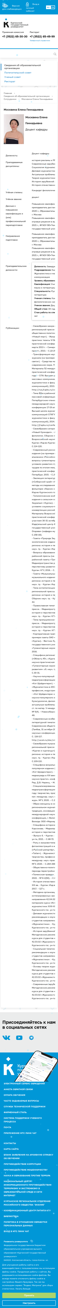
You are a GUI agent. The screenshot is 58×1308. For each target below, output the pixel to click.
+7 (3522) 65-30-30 (15, 36)
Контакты (10, 1143)
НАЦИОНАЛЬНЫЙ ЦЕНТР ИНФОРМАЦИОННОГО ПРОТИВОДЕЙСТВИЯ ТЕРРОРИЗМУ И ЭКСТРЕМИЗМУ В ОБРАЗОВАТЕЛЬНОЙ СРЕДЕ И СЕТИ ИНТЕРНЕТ (27, 1188)
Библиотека (11, 1216)
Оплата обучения (14, 1095)
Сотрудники (10, 99)
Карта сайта (11, 1149)
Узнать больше (22, 1288)
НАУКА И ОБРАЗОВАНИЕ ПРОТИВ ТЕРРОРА (27, 1175)
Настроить (29, 1303)
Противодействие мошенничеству (26, 1170)
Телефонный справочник (40, 40)
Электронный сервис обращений (24, 1083)
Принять (29, 1295)
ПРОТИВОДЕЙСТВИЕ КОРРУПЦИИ (22, 1164)
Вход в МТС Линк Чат (16, 1231)
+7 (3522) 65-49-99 (42, 36)
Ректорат (9, 81)
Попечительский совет (17, 72)
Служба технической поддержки (24, 1106)
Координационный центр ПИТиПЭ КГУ (27, 1210)
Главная (8, 93)
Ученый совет (12, 76)
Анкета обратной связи (18, 1089)
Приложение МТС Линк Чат (20, 1133)
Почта (7, 1127)
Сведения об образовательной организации (22, 67)
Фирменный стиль (15, 1112)
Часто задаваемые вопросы (21, 1101)
